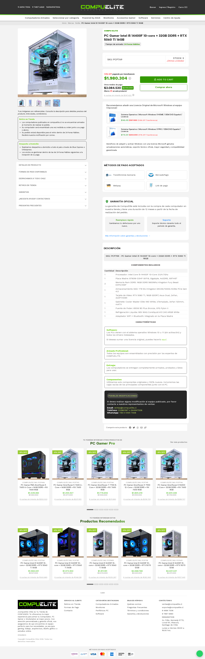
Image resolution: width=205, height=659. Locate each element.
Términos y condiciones (138, 610)
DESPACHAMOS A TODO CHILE (32, 179)
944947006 (136, 410)
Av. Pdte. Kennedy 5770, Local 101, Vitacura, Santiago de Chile (173, 622)
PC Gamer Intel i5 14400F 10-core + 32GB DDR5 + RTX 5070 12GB (137, 565)
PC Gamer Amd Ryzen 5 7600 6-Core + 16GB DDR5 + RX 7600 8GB (68, 487)
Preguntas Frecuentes (30, 206)
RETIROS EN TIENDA (27, 185)
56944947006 (53, 7)
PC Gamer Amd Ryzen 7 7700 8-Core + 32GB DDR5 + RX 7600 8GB (102, 487)
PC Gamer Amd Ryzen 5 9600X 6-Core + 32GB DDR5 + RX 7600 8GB (171, 487)
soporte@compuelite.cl (172, 607)
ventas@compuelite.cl (125, 408)
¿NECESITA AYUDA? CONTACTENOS (34, 199)
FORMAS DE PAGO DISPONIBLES (33, 172)
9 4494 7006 (24, 7)
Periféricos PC (102, 610)
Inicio (64, 23)
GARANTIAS (24, 192)
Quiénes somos (134, 604)
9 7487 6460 (38, 7)
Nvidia (77, 23)
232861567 (123, 410)
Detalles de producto (30, 165)
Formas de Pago (71, 607)
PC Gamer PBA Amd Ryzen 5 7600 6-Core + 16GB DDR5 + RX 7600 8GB (33, 487)
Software (100, 614)
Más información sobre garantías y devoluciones (127, 235)
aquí (164, 339)
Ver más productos (178, 442)
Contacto (68, 610)
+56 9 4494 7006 (127, 412)
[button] (37, 18)
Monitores (100, 607)
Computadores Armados (107, 604)
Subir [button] (102, 593)
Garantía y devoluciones (138, 614)
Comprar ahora (163, 87)
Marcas (71, 23)
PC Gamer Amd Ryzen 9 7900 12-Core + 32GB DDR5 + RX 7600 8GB (137, 487)
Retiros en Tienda (72, 604)
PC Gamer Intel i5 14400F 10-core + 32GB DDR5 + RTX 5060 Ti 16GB (33, 565)
